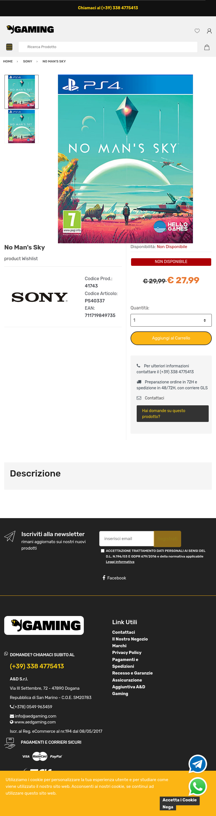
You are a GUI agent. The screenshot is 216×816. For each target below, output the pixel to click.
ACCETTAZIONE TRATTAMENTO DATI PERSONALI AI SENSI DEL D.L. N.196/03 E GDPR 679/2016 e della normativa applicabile (155, 556)
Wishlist (30, 258)
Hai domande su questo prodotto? (163, 413)
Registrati (167, 538)
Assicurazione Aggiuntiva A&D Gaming (128, 687)
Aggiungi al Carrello (171, 338)
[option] (125, 159)
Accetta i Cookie (180, 799)
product (12, 258)
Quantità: (139, 308)
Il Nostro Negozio (130, 639)
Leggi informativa (120, 562)
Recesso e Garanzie (132, 673)
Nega (168, 807)
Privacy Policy (126, 652)
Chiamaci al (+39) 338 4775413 (108, 8)
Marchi (119, 645)
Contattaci (150, 398)
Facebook (114, 578)
